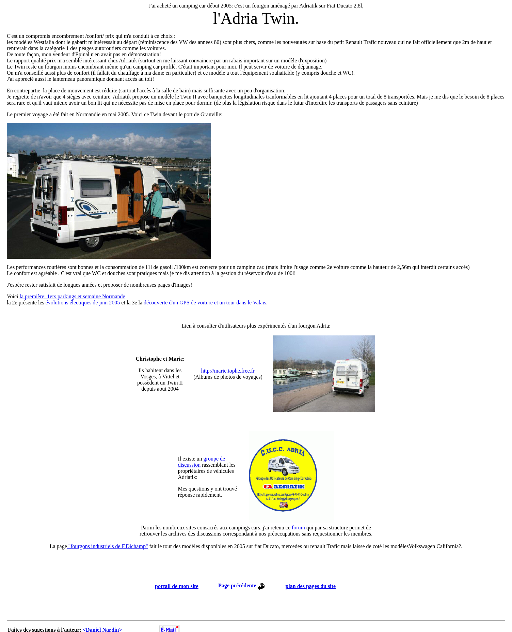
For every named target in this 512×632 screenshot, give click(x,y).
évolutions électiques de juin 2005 (83, 302)
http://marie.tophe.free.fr (228, 371)
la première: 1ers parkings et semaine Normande (72, 296)
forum (297, 527)
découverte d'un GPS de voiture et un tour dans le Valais (205, 302)
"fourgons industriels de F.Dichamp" (107, 546)
